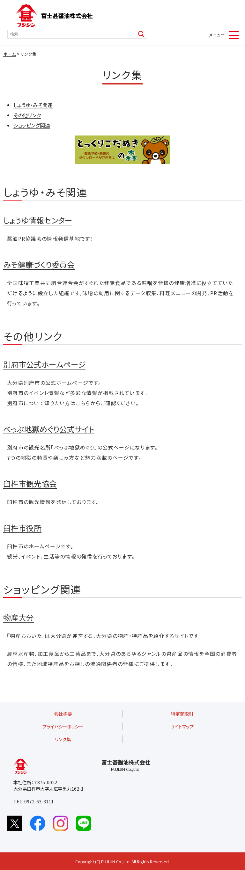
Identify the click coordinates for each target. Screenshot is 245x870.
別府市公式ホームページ (44, 364)
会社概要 (63, 713)
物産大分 (18, 617)
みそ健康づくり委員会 (39, 264)
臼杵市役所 (22, 527)
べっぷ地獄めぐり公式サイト (48, 429)
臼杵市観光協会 (30, 483)
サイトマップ (182, 726)
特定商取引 (182, 713)
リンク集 (63, 739)
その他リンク (27, 115)
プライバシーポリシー (62, 726)
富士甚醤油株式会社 (67, 15)
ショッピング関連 (31, 125)
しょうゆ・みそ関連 (33, 105)
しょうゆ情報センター (37, 220)
